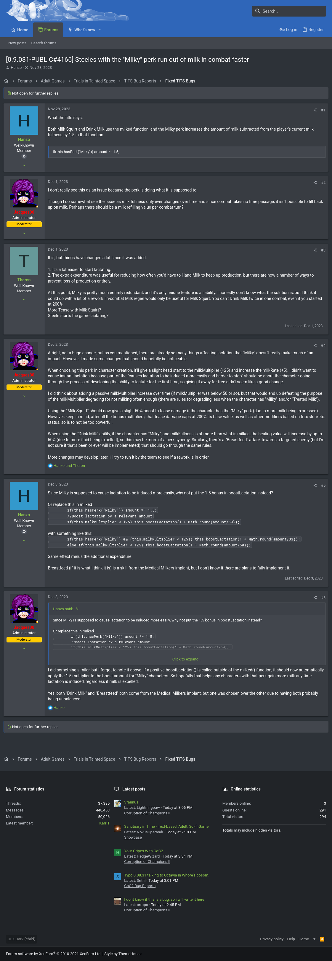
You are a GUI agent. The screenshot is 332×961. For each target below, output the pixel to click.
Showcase (133, 837)
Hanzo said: (65, 615)
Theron (26, 279)
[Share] (313, 110)
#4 (321, 345)
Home (304, 939)
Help (291, 939)
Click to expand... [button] (187, 665)
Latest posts (133, 789)
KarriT (104, 823)
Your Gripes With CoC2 (143, 851)
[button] (99, 30)
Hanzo (16, 67)
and (71, 471)
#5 (321, 491)
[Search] (289, 11)
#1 (321, 110)
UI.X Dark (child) (21, 939)
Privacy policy (271, 939)
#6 (321, 603)
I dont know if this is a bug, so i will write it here (164, 899)
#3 (321, 250)
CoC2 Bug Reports (139, 886)
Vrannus (131, 802)
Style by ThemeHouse (122, 954)
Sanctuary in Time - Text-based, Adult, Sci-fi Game (166, 826)
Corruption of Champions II (147, 813)
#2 (321, 182)
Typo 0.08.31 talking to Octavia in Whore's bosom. (166, 875)
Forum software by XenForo (54, 954)
